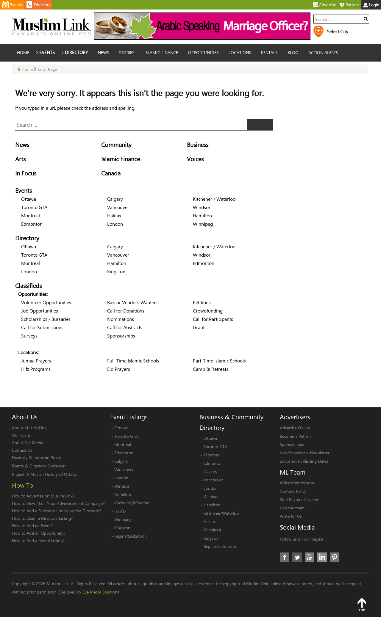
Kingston (116, 271)
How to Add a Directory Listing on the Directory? (56, 511)
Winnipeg (203, 223)
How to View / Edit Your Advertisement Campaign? (58, 503)
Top (361, 604)
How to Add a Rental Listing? (38, 540)
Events (23, 190)
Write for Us (291, 516)
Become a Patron (295, 436)
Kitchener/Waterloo (131, 503)
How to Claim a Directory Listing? (42, 518)
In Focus (25, 173)
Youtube (309, 557)
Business (197, 144)
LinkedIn (322, 557)
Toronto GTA (34, 207)
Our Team (21, 435)
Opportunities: (33, 294)
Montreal (30, 215)
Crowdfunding (208, 310)
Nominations (120, 318)
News (22, 144)
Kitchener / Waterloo (214, 198)
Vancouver (118, 207)
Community (116, 144)
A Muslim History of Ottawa (51, 474)
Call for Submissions (42, 327)
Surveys (29, 335)
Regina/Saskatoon (130, 536)
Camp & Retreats (210, 368)
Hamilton (202, 215)
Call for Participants (213, 318)
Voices (195, 159)
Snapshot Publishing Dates (304, 461)
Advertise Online (295, 428)
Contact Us (22, 450)
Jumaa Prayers (36, 360)
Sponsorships (121, 335)
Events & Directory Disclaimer (39, 466)
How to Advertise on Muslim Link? (43, 496)
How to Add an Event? (32, 525)
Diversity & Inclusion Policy (36, 457)
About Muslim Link (29, 428)
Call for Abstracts (124, 327)
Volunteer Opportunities (46, 302)
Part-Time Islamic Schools (219, 360)
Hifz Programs (36, 368)
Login (371, 4)
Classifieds (28, 285)
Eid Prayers (118, 368)
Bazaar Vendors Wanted (132, 302)
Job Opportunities (39, 310)
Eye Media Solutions (100, 592)
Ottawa (28, 198)
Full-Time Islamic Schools (133, 360)
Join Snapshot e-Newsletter (305, 453)
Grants (200, 327)
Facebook (284, 557)
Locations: (28, 352)
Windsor (201, 207)
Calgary (115, 198)
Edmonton (32, 223)
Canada (111, 173)
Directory (27, 238)
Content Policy (293, 491)
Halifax (114, 215)
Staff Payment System (299, 499)
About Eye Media (27, 442)
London (115, 223)
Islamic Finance (120, 159)
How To (22, 485)
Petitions (202, 302)
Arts (20, 159)
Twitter (297, 557)
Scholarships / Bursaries (46, 318)
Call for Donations (125, 310)
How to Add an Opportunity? (38, 533)
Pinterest (334, 557)
